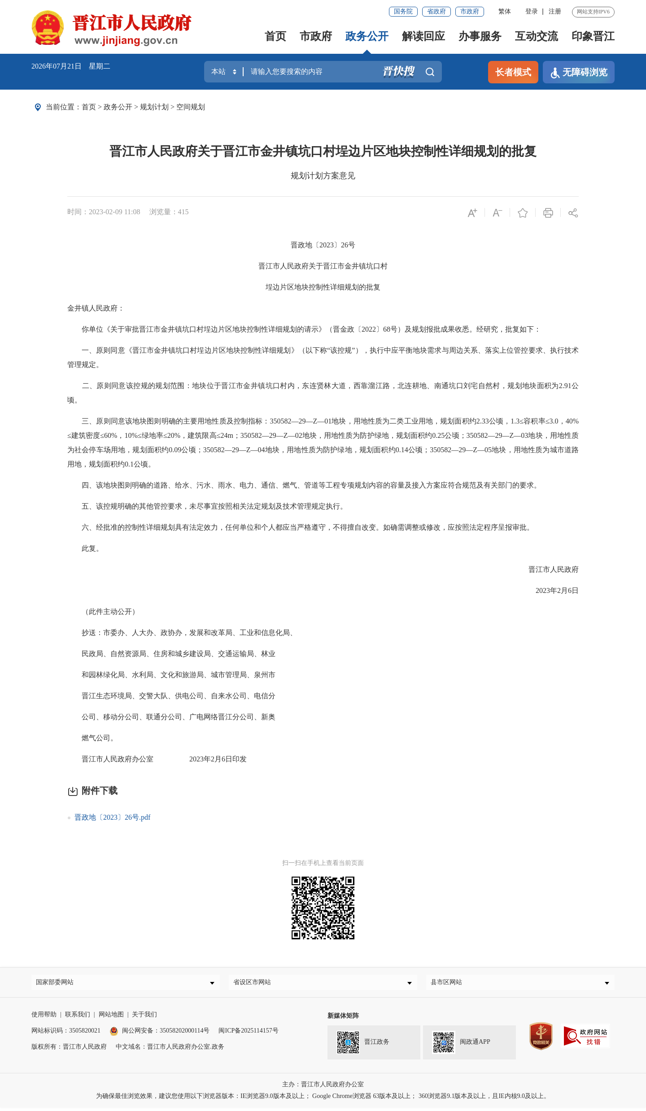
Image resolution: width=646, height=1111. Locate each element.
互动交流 (536, 36)
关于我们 (144, 1018)
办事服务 (480, 36)
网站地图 (111, 1018)
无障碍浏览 (578, 72)
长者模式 (513, 72)
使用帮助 (44, 1018)
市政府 (469, 11)
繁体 (504, 11)
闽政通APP (461, 1046)
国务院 (403, 11)
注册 (555, 11)
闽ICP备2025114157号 (248, 1034)
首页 (275, 36)
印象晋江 (593, 36)
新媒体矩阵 (343, 1019)
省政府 (436, 11)
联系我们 (77, 1018)
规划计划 (154, 107)
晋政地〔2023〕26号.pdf (112, 817)
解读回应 (423, 36)
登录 (531, 11)
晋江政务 (362, 1046)
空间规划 (190, 107)
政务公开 (366, 36)
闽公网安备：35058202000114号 (159, 1034)
